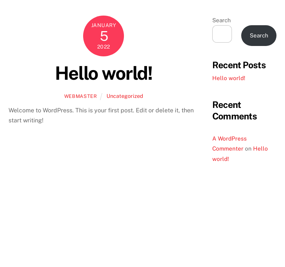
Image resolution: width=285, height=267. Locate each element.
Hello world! (103, 73)
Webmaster (80, 96)
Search (221, 20)
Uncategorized (125, 96)
